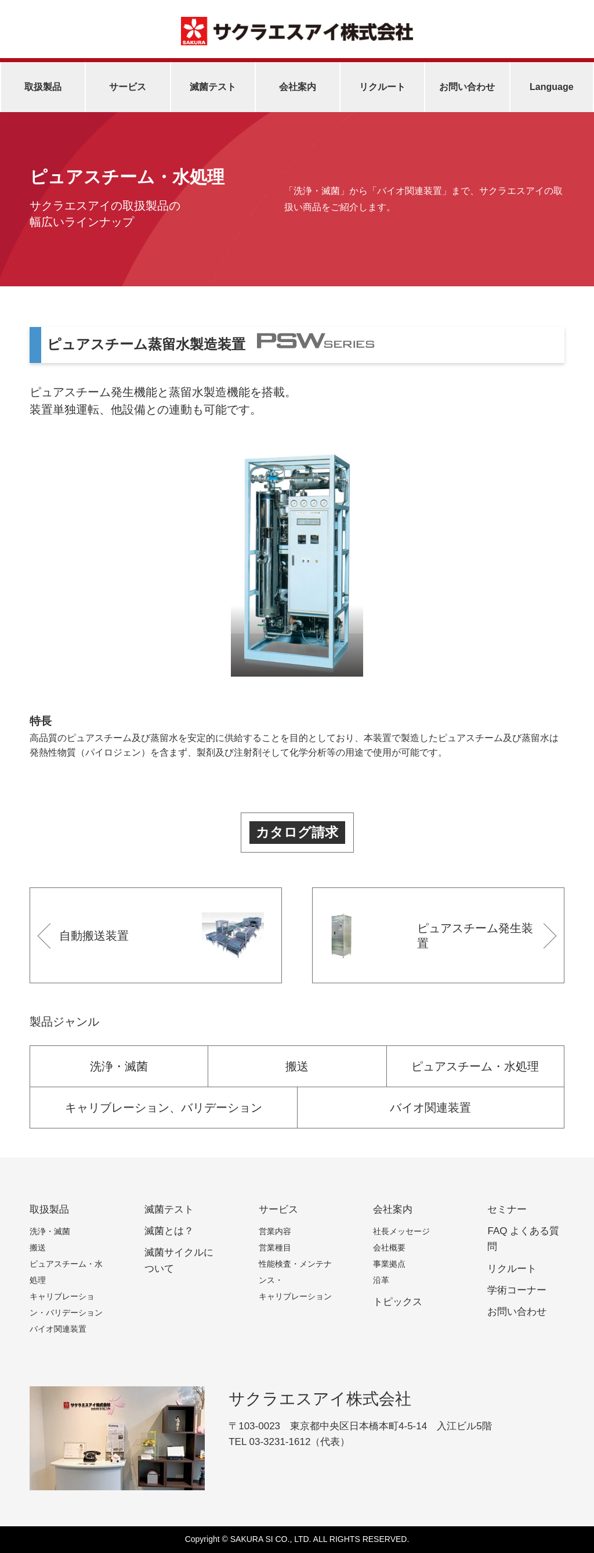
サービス (127, 87)
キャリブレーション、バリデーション (163, 1107)
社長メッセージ (401, 1231)
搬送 (297, 1066)
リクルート (382, 87)
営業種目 (275, 1247)
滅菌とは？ (169, 1230)
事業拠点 (389, 1263)
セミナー (507, 1209)
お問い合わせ (467, 87)
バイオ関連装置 (430, 1107)
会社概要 (389, 1247)
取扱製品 (42, 87)
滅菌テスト (213, 87)
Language (552, 87)
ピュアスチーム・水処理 (475, 1066)
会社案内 (297, 87)
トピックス (397, 1301)
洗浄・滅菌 (119, 1066)
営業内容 (275, 1231)
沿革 (381, 1280)
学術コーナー (516, 1290)
